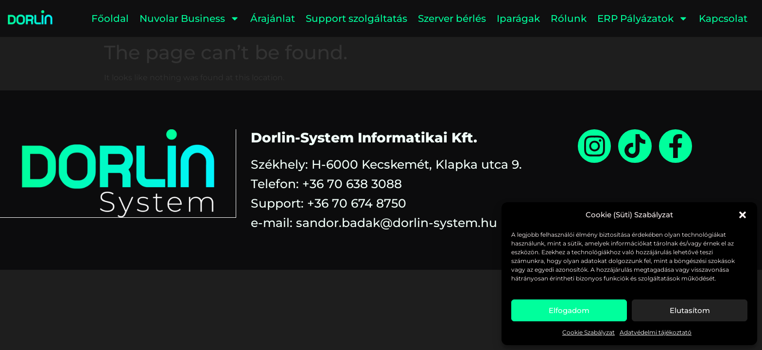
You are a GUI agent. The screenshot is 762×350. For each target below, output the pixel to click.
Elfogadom (569, 310)
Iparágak (518, 18)
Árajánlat (272, 18)
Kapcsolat (723, 18)
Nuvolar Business (189, 18)
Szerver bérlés (452, 18)
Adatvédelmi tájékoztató (656, 332)
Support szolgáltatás (356, 18)
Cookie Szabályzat (588, 332)
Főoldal (110, 18)
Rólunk (569, 18)
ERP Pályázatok (642, 18)
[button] (742, 215)
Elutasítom (690, 310)
